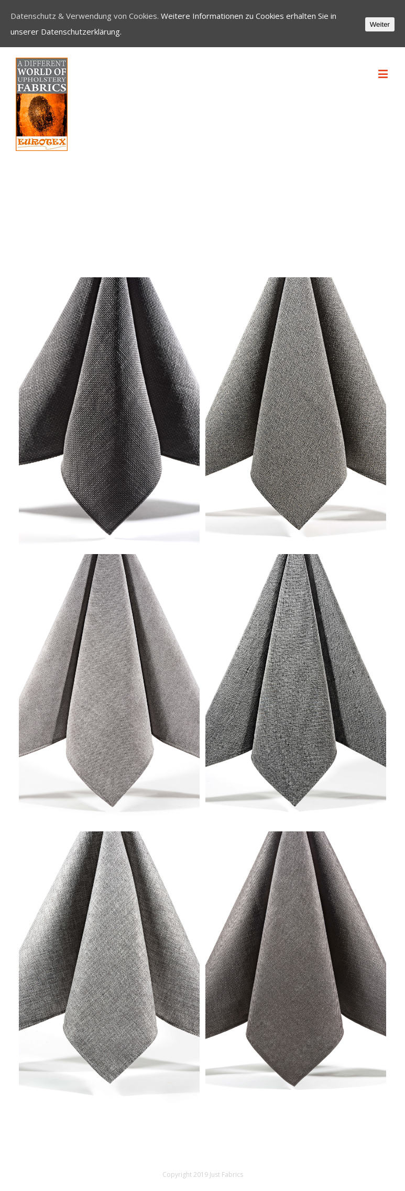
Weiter (380, 24)
